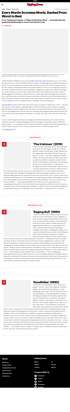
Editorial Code (7, 373)
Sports (53, 367)
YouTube (38, 387)
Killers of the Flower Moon (39, 81)
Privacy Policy (6, 365)
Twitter (38, 379)
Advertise (5, 362)
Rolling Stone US (10, 129)
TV (52, 362)
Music (36, 362)
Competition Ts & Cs (9, 367)
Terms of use (6, 370)
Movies (8, 9)
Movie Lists (15, 9)
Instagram (39, 384)
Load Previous (35, 137)
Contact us (6, 376)
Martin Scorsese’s (12, 105)
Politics (53, 364)
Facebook (39, 376)
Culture (36, 367)
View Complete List (35, 205)
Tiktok (38, 382)
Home (3, 9)
